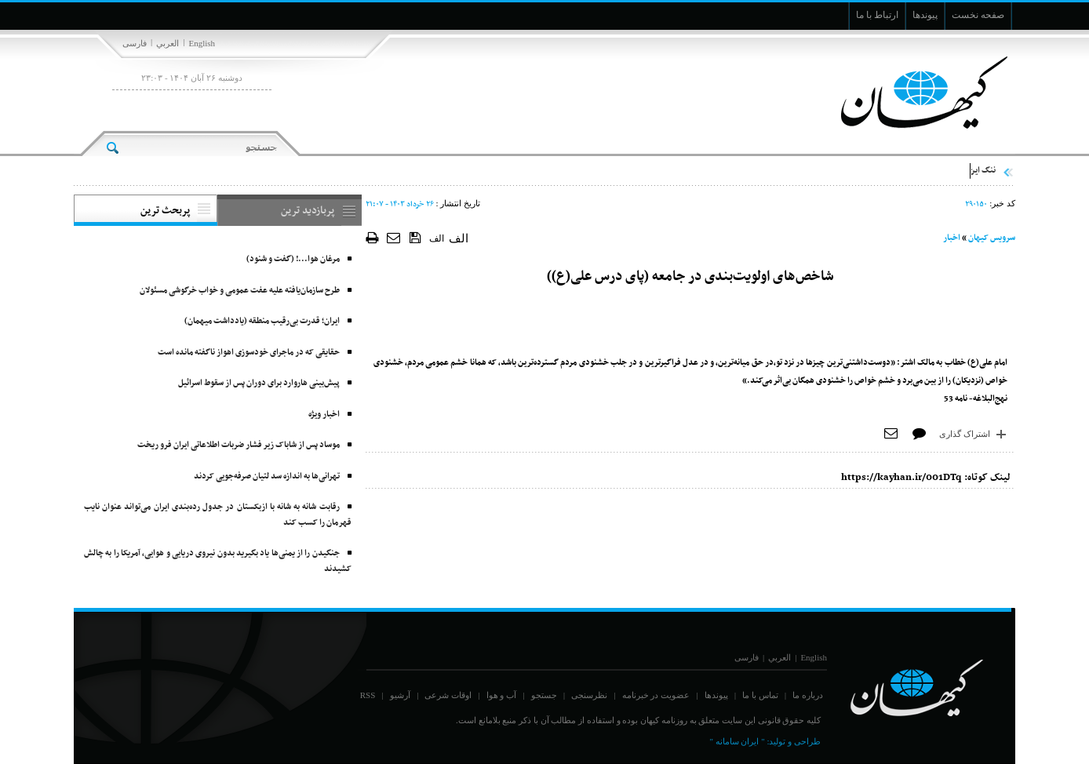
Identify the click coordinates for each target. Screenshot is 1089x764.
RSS (368, 695)
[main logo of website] (911, 92)
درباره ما (807, 695)
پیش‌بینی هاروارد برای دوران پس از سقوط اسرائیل (259, 383)
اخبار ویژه (324, 414)
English (201, 43)
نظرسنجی (589, 695)
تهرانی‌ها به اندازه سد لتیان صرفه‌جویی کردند (267, 476)
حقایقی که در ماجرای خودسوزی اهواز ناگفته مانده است (249, 352)
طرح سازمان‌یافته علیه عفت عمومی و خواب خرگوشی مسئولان (240, 290)
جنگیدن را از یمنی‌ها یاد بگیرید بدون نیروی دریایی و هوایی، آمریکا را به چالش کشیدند (217, 561)
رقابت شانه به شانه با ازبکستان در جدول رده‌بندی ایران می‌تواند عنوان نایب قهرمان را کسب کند (217, 515)
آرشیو (400, 695)
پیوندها (716, 695)
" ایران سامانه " (736, 741)
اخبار (951, 238)
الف (436, 238)
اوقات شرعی (448, 695)
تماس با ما (760, 695)
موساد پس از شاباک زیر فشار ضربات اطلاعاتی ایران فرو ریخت (238, 445)
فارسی (134, 43)
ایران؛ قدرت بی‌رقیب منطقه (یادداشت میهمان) (262, 321)
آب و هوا (501, 695)
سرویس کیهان (991, 238)
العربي (167, 43)
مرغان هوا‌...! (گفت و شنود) (293, 259)
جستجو (544, 695)
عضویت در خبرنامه (656, 695)
